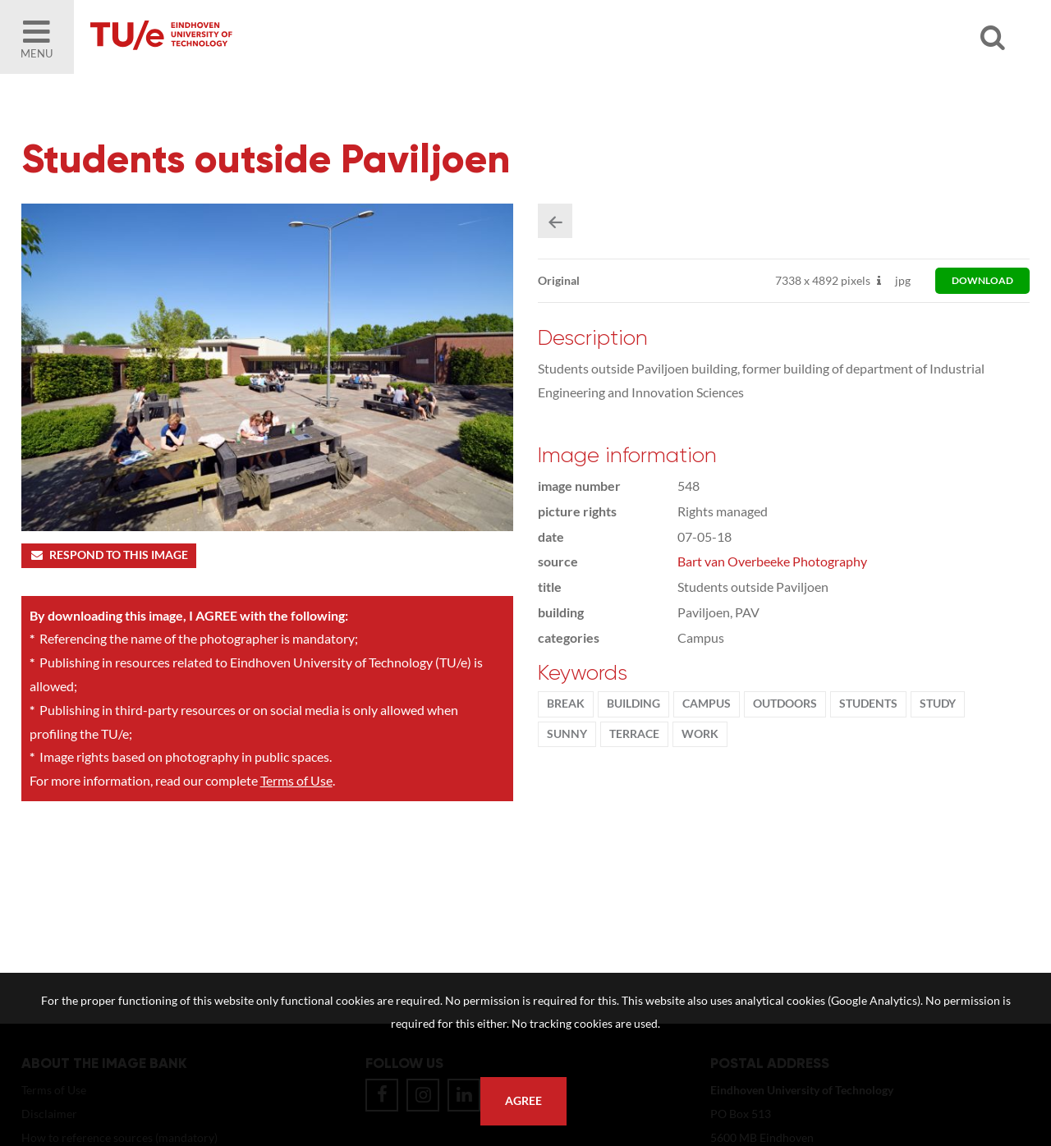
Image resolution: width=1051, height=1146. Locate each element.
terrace (634, 733)
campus (706, 703)
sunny (567, 733)
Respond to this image (109, 555)
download (982, 280)
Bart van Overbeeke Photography (772, 561)
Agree (523, 1100)
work (700, 733)
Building (633, 703)
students (868, 703)
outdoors (785, 703)
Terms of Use (296, 780)
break (566, 703)
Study (938, 703)
